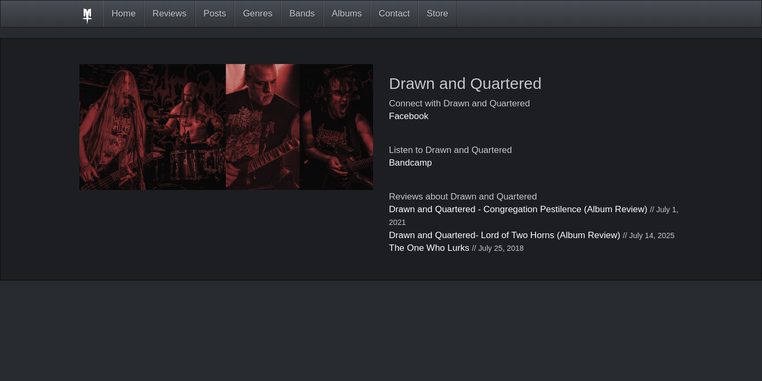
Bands (302, 13)
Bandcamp (410, 163)
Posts (215, 13)
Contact (394, 13)
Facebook (409, 116)
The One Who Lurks (429, 248)
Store (437, 13)
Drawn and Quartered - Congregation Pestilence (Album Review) (518, 209)
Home (123, 13)
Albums (347, 13)
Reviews (169, 13)
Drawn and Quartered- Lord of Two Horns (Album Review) (504, 235)
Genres (258, 13)
